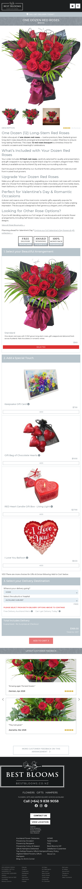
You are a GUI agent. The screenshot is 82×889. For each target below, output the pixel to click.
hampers (52, 792)
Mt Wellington (46, 869)
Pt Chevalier (46, 881)
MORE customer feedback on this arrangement (41, 750)
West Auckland (67, 877)
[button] (41, 404)
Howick (24, 875)
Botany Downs (6, 881)
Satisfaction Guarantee (56, 849)
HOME (50, 838)
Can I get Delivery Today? (47, 611)
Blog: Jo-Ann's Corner (25, 859)
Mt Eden (44, 867)
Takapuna (65, 873)
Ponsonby (45, 879)
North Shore (46, 875)
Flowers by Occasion (25, 841)
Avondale (5, 879)
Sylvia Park (65, 871)
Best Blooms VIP (54, 846)
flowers (29, 792)
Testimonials (52, 841)
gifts (40, 792)
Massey (24, 881)
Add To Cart (41, 641)
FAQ (49, 843)
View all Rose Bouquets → (13, 225)
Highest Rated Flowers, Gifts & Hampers (28, 855)
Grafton (24, 869)
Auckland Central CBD (9, 877)
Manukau (25, 877)
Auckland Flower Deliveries (27, 838)
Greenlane (25, 871)
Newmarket (46, 873)
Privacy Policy (53, 851)
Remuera (65, 867)
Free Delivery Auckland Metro (18, 611)
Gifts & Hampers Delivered (27, 849)
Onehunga (45, 877)
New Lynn (45, 871)
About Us (51, 854)
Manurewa (25, 879)
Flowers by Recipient (25, 843)
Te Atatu (65, 875)
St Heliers (65, 869)
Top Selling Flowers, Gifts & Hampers (31, 851)
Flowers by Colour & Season (28, 846)
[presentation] (3, 699)
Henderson (25, 873)
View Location (40, 822)
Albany (4, 875)
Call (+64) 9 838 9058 (41, 801)
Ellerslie (24, 867)
